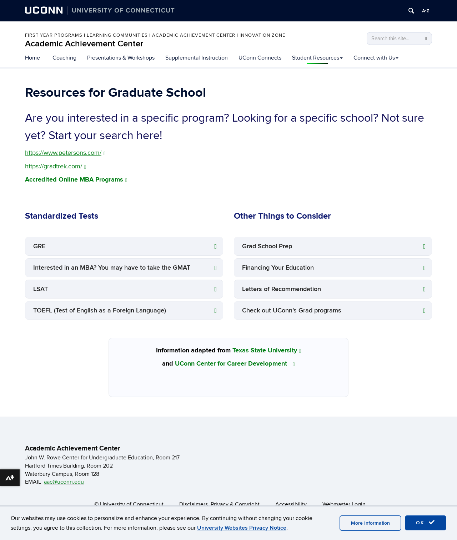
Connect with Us (375, 57)
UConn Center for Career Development (235, 364)
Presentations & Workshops (121, 57)
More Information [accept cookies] (370, 523)
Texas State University (266, 351)
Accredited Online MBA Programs (76, 180)
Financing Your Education (278, 267)
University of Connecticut (132, 504)
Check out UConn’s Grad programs (291, 310)
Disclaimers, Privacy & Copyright (219, 504)
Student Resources (317, 57)
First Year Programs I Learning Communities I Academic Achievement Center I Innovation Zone (155, 35)
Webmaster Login (344, 504)
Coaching (64, 57)
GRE (39, 246)
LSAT (40, 289)
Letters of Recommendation (281, 289)
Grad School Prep (267, 246)
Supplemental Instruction (196, 57)
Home (32, 57)
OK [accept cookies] (425, 522)
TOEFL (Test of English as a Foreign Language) (99, 310)
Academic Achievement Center (84, 44)
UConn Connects (259, 57)
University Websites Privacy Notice (241, 527)
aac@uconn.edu (64, 481)
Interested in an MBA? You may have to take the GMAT (111, 267)
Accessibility (291, 504)
